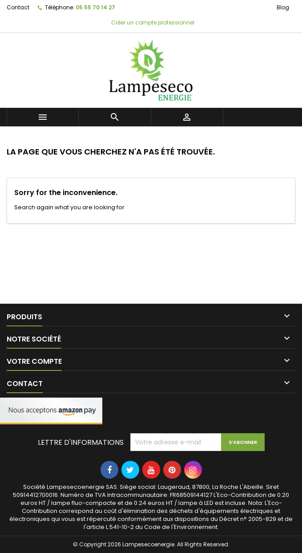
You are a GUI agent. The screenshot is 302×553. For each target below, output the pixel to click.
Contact (18, 7)
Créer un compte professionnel (152, 22)
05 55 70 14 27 (95, 7)
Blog (283, 7)
